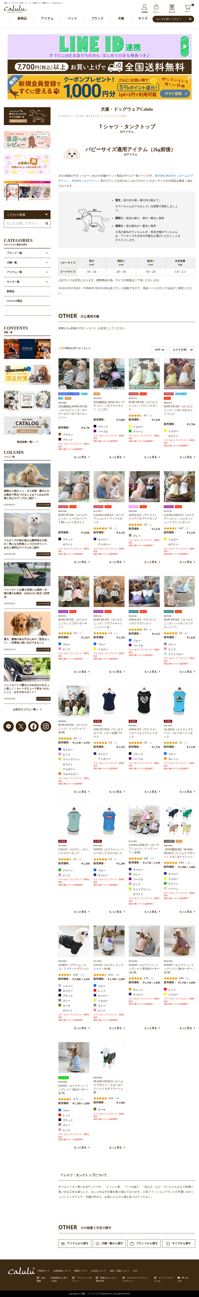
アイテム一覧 (14, 272)
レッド (99, 990)
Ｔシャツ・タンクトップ (87, 116)
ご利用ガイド (43, 1271)
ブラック (65, 439)
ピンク (64, 649)
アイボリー (102, 544)
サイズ (143, 18)
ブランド (97, 18)
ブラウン (65, 434)
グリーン (136, 431)
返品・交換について (119, 1271)
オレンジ (171, 758)
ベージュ (171, 888)
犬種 (121, 18)
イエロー (136, 426)
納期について (80, 1271)
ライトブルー (173, 654)
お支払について (98, 1271)
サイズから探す (178, 1243)
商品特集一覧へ (27, 442)
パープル (100, 431)
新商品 (22, 18)
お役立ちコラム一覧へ (27, 709)
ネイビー (100, 539)
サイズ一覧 (13, 282)
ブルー (64, 644)
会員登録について (62, 1271)
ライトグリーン (69, 759)
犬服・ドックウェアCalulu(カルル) (97, 1293)
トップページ (64, 116)
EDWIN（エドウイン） (86, 180)
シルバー (65, 985)
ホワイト (171, 436)
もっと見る (82, 457)
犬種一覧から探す (109, 1243)
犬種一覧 (12, 262)
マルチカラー (68, 774)
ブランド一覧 (14, 253)
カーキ (64, 1005)
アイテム (47, 18)
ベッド (72, 18)
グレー (135, 535)
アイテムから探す (75, 1243)
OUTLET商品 (14, 301)
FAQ (135, 1271)
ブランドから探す (144, 1243)
